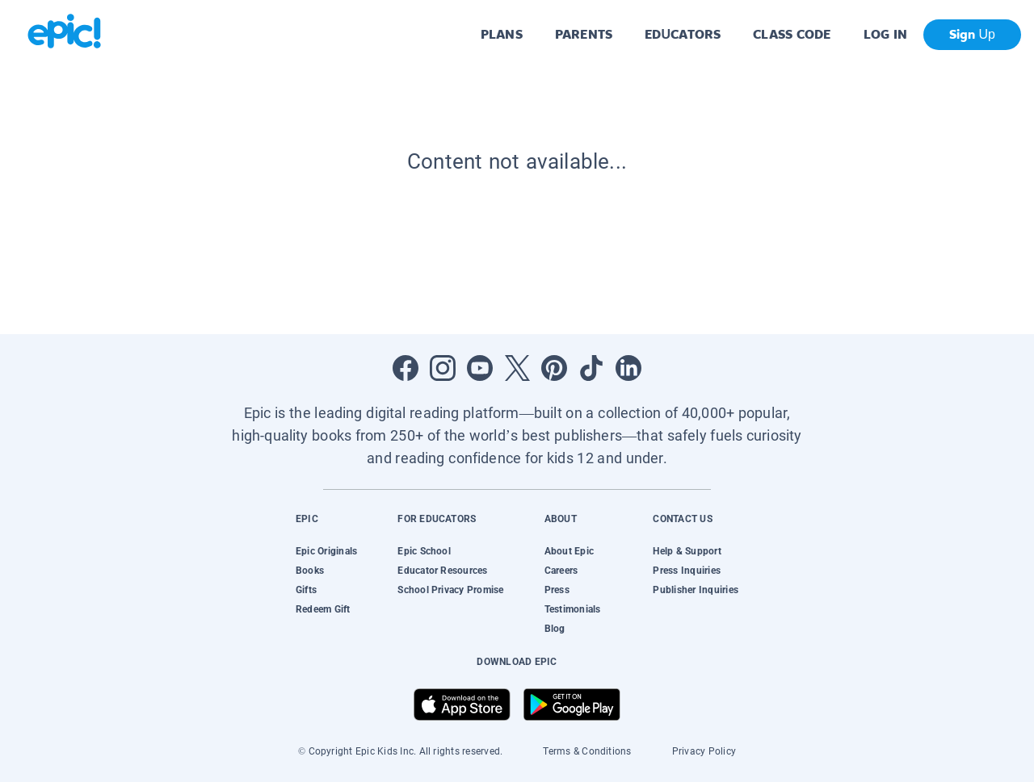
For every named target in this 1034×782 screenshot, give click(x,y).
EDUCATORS (670, 34)
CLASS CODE (786, 34)
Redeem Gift (323, 609)
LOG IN (884, 34)
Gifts (306, 590)
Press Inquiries (687, 570)
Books (310, 570)
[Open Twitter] (517, 368)
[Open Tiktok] (591, 368)
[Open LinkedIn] (628, 368)
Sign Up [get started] (972, 34)
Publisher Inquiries (695, 590)
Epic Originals (326, 551)
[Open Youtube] (480, 368)
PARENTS (566, 34)
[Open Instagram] (443, 368)
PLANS (480, 34)
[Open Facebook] (405, 368)
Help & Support (687, 551)
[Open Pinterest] (554, 368)
